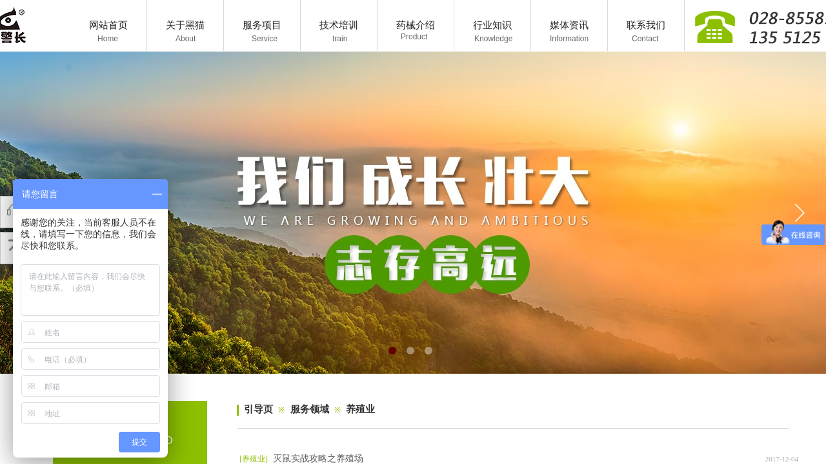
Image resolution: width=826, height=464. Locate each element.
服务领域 (309, 409)
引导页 (258, 409)
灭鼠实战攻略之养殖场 (318, 458)
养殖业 (360, 409)
